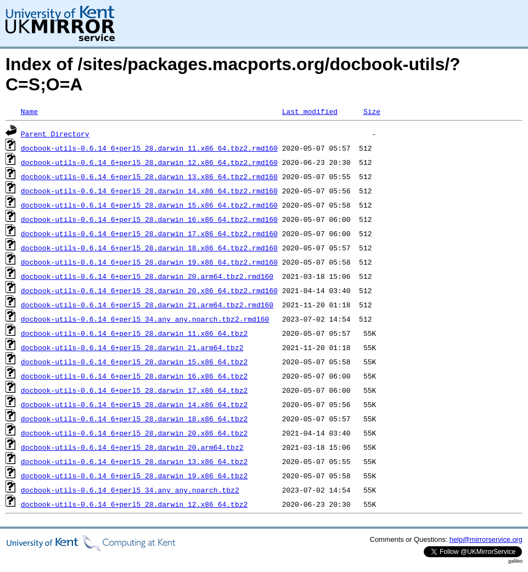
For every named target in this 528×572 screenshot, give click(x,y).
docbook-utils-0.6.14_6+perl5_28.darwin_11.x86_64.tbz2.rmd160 (149, 148)
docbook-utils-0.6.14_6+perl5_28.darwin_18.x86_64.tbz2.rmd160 (149, 248)
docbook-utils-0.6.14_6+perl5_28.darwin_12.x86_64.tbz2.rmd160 (149, 162)
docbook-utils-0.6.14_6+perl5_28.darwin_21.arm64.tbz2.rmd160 (147, 305)
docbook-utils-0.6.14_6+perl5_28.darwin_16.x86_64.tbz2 (134, 376)
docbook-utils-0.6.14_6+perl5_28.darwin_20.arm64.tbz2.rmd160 (147, 276)
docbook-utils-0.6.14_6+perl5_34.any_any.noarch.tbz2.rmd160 (145, 319)
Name (29, 111)
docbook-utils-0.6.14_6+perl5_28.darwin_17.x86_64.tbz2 (134, 390)
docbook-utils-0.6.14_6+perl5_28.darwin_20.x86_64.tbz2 (134, 433)
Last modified (310, 111)
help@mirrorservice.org (486, 539)
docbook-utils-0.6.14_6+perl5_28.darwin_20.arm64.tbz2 (132, 447)
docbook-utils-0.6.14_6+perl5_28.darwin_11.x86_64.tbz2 (134, 333)
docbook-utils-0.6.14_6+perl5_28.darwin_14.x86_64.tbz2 (134, 404)
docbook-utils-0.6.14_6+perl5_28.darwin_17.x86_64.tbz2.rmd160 (149, 233)
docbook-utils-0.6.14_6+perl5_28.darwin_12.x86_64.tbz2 (134, 504)
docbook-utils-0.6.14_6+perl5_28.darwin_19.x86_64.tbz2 (134, 476)
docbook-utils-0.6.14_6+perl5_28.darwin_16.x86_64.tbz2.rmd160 (149, 219)
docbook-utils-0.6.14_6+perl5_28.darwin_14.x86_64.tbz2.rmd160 (149, 191)
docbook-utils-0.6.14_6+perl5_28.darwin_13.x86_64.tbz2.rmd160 (149, 176)
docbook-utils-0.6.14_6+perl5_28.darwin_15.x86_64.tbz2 (134, 362)
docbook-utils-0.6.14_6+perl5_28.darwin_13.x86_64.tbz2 (134, 461)
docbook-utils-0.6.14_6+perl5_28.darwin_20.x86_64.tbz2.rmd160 (149, 290)
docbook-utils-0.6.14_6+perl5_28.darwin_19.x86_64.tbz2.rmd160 (149, 262)
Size (371, 111)
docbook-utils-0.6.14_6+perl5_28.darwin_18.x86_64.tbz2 (134, 419)
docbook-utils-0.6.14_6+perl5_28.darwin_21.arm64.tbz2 (132, 347)
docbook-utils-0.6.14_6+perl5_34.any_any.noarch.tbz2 (130, 490)
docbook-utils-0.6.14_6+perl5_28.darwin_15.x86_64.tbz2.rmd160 (149, 205)
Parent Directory (55, 134)
